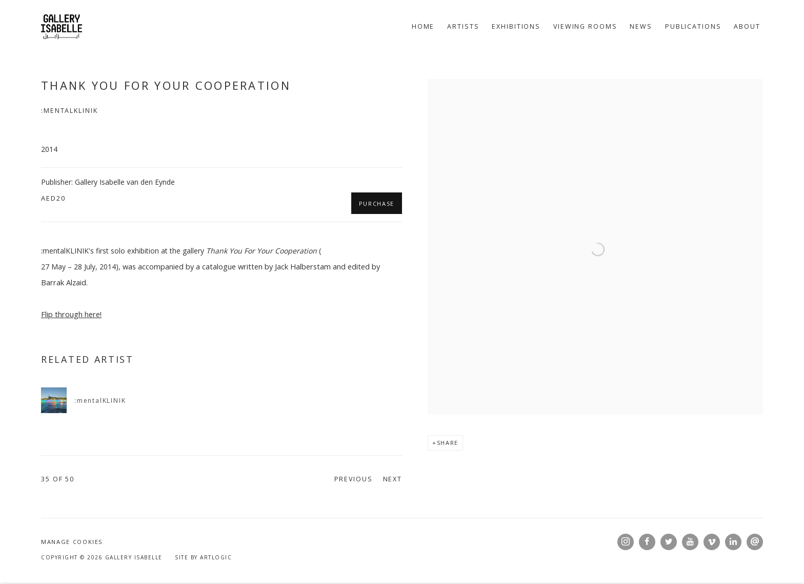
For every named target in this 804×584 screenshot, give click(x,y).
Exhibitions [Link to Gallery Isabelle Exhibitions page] (516, 26)
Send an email (755, 542)
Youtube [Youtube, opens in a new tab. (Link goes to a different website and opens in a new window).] (690, 542)
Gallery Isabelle (61, 26)
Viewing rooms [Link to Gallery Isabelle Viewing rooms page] (585, 26)
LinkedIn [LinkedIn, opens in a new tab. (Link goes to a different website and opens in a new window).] (733, 542)
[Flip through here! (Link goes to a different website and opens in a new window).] (71, 314)
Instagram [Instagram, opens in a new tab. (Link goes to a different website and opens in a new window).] (625, 542)
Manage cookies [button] (72, 542)
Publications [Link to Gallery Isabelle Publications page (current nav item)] (693, 26)
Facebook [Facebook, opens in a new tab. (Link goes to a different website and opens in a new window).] (647, 542)
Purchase (376, 203)
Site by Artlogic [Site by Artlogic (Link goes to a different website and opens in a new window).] (203, 557)
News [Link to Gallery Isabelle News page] (641, 26)
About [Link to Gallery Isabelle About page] (747, 26)
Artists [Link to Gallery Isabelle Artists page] (463, 26)
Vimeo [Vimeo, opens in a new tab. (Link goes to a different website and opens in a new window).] (712, 542)
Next (393, 479)
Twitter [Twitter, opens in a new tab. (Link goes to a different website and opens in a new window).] (668, 542)
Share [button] (447, 442)
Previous (353, 479)
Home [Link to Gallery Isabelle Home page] (423, 26)
